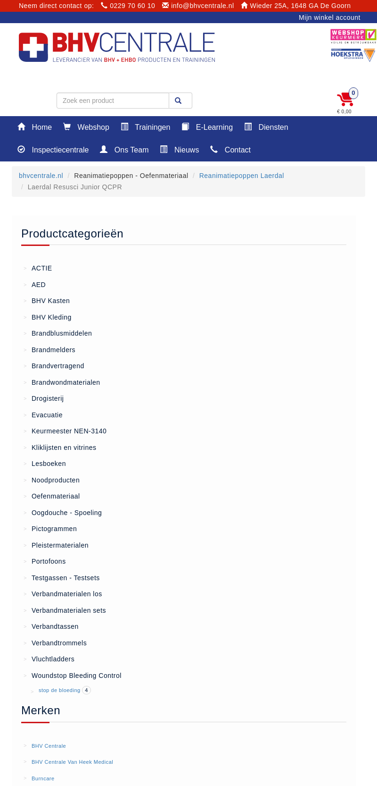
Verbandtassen (51, 626)
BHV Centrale (49, 746)
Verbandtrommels (55, 642)
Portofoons (45, 561)
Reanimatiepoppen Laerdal (241, 175)
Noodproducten (52, 479)
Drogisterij (44, 398)
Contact (230, 149)
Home (34, 126)
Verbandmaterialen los (63, 593)
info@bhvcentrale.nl (198, 5)
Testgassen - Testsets (62, 577)
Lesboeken (45, 463)
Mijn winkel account (330, 17)
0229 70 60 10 (128, 5)
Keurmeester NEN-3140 (65, 430)
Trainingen (145, 126)
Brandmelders (49, 349)
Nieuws (179, 149)
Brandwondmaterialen (62, 382)
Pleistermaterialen (56, 545)
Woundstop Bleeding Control (73, 675)
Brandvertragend (54, 365)
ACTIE (38, 267)
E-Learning (207, 126)
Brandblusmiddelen (58, 333)
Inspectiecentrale (53, 149)
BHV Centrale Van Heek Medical (72, 762)
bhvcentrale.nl (41, 175)
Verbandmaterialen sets (65, 610)
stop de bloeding (60, 690)
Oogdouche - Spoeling (63, 512)
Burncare (43, 778)
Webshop (86, 126)
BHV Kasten (47, 300)
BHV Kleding (48, 317)
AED (35, 284)
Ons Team (124, 149)
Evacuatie (43, 414)
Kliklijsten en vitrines (60, 447)
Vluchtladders (49, 658)
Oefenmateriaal (52, 495)
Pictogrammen (50, 528)
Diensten (266, 126)
